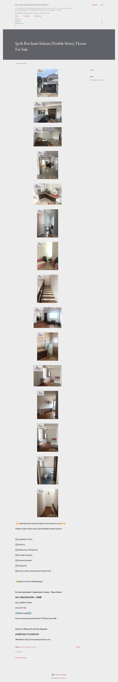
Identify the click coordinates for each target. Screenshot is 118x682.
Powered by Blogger (59, 674)
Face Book (26, 16)
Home (16, 16)
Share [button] (92, 70)
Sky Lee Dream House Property (31, 5)
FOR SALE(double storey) (96, 80)
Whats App (38, 16)
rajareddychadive (63, 678)
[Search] (94, 5)
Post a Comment (20, 657)
